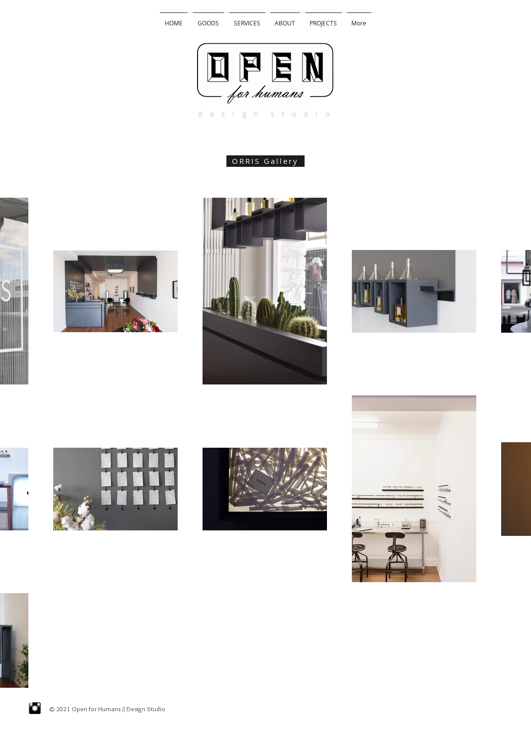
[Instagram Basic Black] (35, 708)
